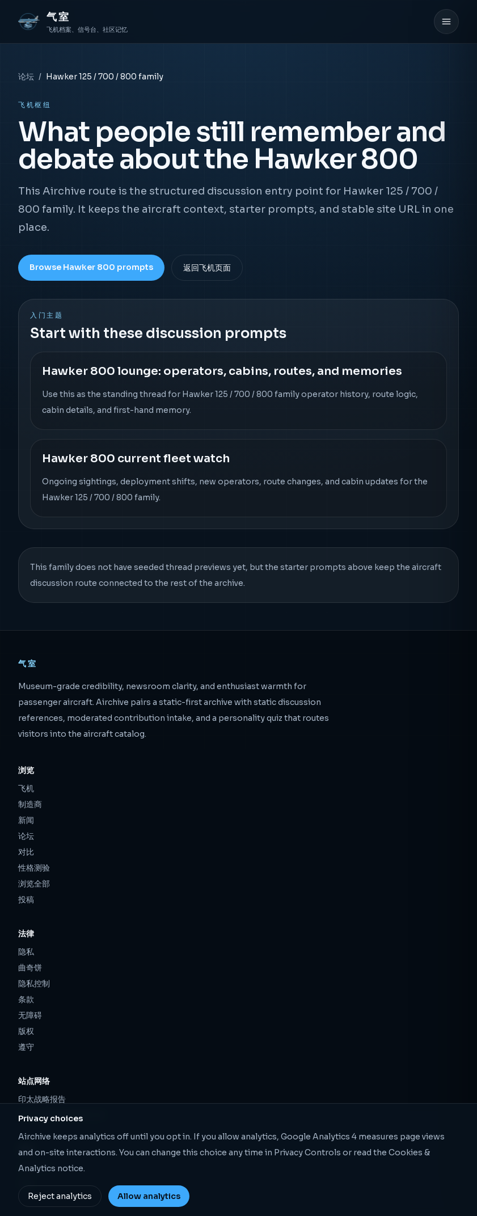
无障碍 (30, 1015)
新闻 (26, 820)
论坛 (26, 76)
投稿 (26, 899)
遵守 (26, 1047)
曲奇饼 (30, 967)
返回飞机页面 (207, 268)
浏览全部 (34, 884)
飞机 (26, 788)
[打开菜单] (446, 21)
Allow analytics (148, 1196)
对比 (26, 852)
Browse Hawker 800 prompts (91, 267)
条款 (26, 999)
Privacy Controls (307, 1152)
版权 (26, 1031)
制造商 (30, 804)
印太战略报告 (42, 1099)
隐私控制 (34, 983)
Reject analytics (60, 1196)
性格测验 (34, 868)
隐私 (26, 952)
